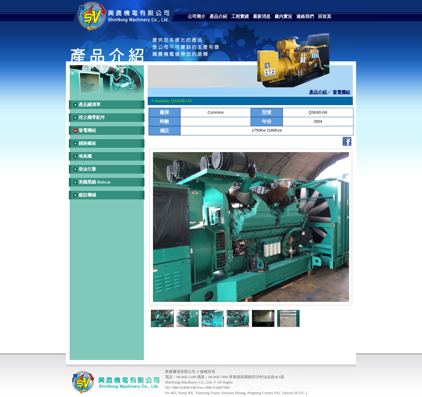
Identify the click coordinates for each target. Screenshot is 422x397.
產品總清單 (90, 104)
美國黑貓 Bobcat (94, 182)
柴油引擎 (87, 169)
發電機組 (87, 130)
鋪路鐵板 (87, 143)
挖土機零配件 (92, 117)
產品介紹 (318, 92)
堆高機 (85, 156)
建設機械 (87, 195)
